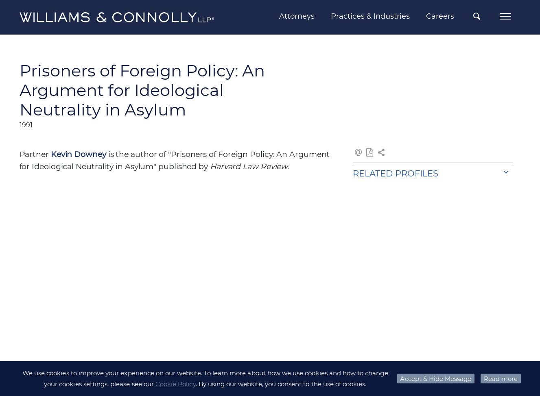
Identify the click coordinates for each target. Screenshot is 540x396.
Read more (501, 379)
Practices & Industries (370, 16)
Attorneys (297, 16)
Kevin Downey (78, 154)
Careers (440, 16)
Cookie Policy (175, 384)
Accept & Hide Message (435, 379)
